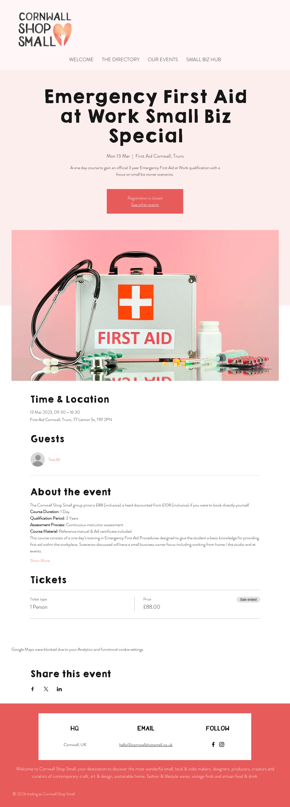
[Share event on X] (46, 689)
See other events (145, 204)
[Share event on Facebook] (32, 689)
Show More (40, 561)
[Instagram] (221, 744)
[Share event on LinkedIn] (59, 689)
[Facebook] (213, 744)
